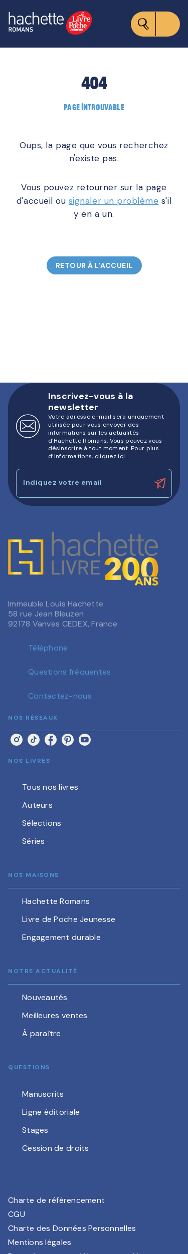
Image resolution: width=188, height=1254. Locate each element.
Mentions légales (39, 1242)
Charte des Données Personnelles (72, 1228)
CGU (16, 1214)
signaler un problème (114, 200)
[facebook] (50, 739)
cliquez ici (110, 456)
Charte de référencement (56, 1200)
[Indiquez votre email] (81, 483)
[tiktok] (33, 739)
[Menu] (155, 24)
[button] (94, 265)
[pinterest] (67, 739)
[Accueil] (50, 24)
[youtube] (84, 739)
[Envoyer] (160, 483)
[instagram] (16, 739)
